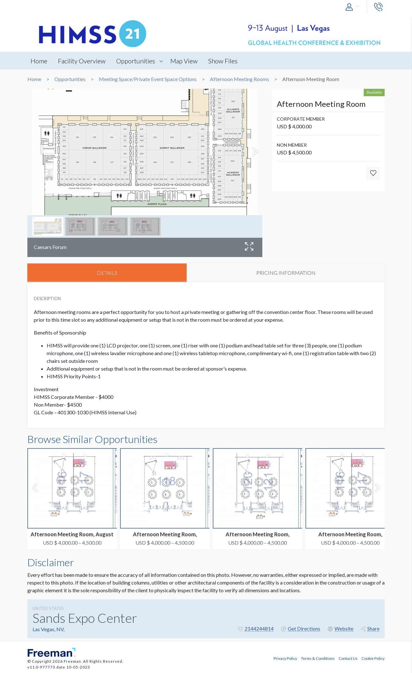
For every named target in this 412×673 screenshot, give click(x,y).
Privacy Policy (285, 658)
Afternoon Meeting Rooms (239, 79)
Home (39, 61)
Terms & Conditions (318, 658)
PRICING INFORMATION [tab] (285, 273)
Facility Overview (82, 61)
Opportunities (135, 61)
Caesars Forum (50, 247)
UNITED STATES (48, 608)
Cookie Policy (373, 658)
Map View (184, 61)
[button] (354, 7)
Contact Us (348, 658)
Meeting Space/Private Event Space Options (148, 79)
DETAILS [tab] (107, 273)
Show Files (223, 61)
